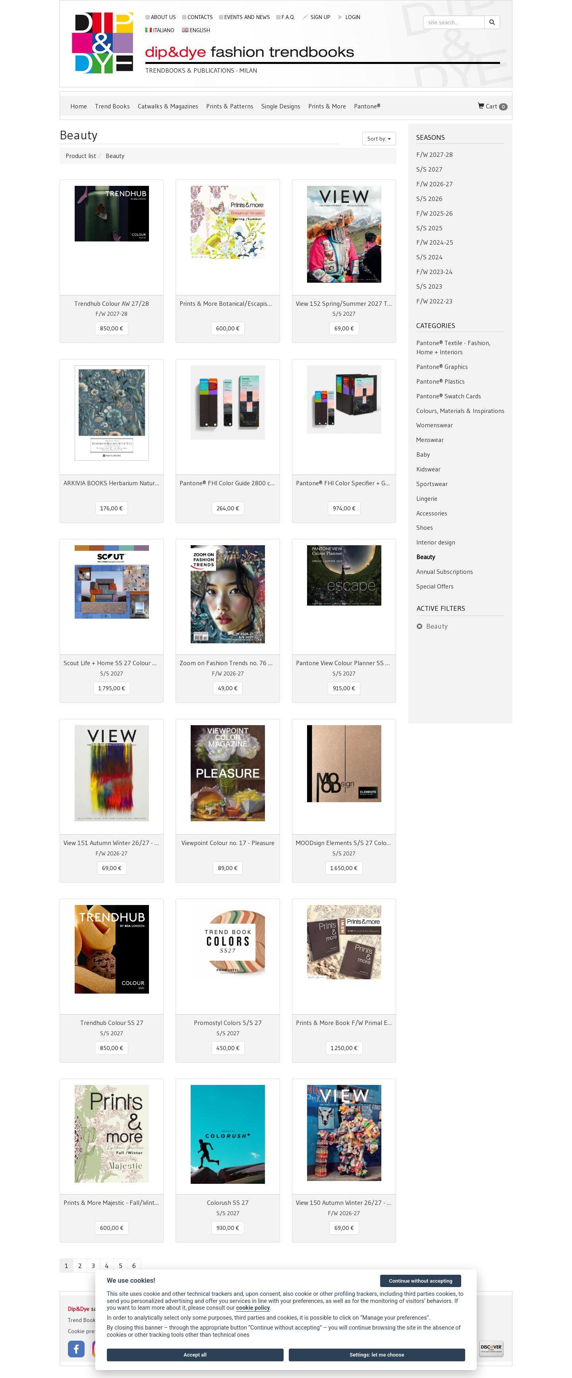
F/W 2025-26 (434, 213)
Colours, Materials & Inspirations (460, 411)
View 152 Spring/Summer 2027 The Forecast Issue (344, 303)
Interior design (435, 542)
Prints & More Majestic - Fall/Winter (112, 1202)
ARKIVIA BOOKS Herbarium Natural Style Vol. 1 (112, 483)
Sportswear (432, 484)
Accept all (195, 1355)
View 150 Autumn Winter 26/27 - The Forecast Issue (344, 1202)
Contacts (197, 17)
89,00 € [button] (228, 868)
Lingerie (426, 498)
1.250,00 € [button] (344, 1048)
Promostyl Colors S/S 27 (228, 1023)
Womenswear (434, 425)
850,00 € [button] (111, 328)
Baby (423, 454)
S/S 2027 (429, 169)
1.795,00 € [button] (112, 688)
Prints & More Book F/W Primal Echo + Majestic (344, 1023)
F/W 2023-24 (434, 272)
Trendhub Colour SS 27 (111, 1023)
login (349, 17)
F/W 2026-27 (434, 184)
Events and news (244, 17)
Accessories (431, 513)
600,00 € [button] (228, 328)
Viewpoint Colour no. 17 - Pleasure (228, 843)
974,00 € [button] (344, 508)
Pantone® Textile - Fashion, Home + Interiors (453, 347)
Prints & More (327, 106)
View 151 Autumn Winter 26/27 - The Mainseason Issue (112, 843)
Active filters (441, 608)
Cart (493, 106)
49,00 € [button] (228, 688)
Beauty (425, 557)
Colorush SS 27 (228, 1202)
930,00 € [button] (227, 1227)
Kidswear (428, 469)
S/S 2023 (429, 286)
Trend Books (112, 106)
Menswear (430, 440)
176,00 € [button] (111, 508)
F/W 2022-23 (434, 301)
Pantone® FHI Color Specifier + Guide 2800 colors (344, 483)
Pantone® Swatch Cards (448, 396)
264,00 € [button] (228, 508)
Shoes (424, 527)
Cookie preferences (92, 1331)
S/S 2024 (429, 257)
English (196, 30)
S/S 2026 (429, 199)
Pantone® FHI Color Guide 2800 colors (228, 483)
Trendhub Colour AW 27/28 (111, 303)
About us (160, 17)
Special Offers (435, 586)
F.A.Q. (285, 17)
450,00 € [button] (228, 1048)
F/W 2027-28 (434, 154)
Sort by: (379, 138)
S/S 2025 (429, 228)
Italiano (159, 30)
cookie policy (253, 1308)
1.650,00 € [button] (344, 868)
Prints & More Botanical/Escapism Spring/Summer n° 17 (228, 303)
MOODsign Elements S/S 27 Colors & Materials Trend (344, 843)
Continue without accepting (420, 1281)
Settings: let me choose (377, 1355)
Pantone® (367, 106)
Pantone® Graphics (442, 367)
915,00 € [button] (344, 688)
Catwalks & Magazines (168, 106)
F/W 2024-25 (434, 242)
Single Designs (280, 106)
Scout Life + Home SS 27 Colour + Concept (112, 663)
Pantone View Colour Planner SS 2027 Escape (344, 663)
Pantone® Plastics (440, 381)
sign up (316, 17)
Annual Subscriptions (444, 571)
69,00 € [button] (344, 328)
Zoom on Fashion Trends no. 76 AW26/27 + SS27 (228, 663)
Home (78, 106)
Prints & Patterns (229, 106)
